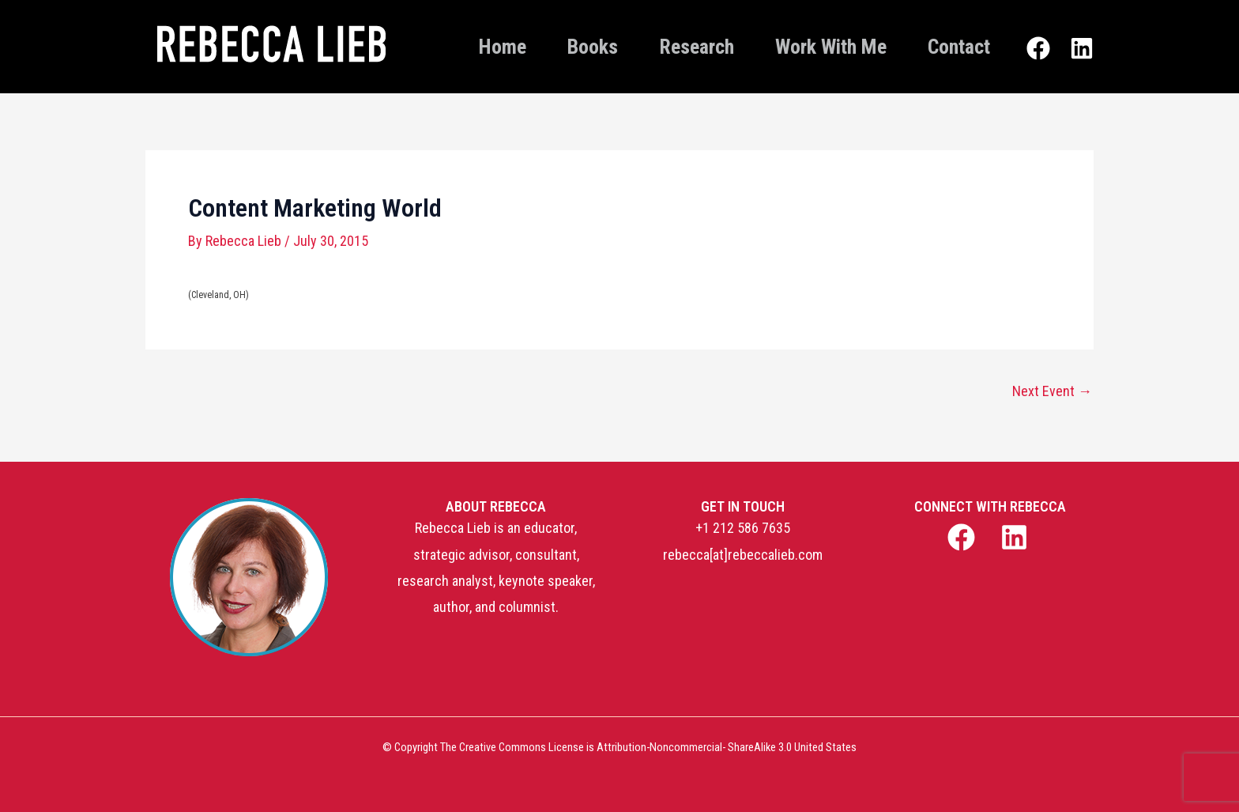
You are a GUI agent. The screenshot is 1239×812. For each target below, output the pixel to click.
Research (696, 47)
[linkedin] (1016, 537)
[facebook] (963, 537)
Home (502, 47)
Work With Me (831, 47)
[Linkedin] (1082, 48)
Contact (959, 47)
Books (592, 47)
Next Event (1052, 391)
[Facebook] (1038, 48)
